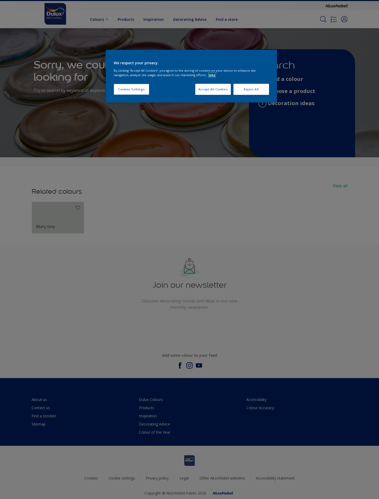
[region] (191, 76)
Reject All (251, 89)
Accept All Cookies (213, 89)
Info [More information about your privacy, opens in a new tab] (212, 75)
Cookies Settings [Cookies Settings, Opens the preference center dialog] (131, 89)
